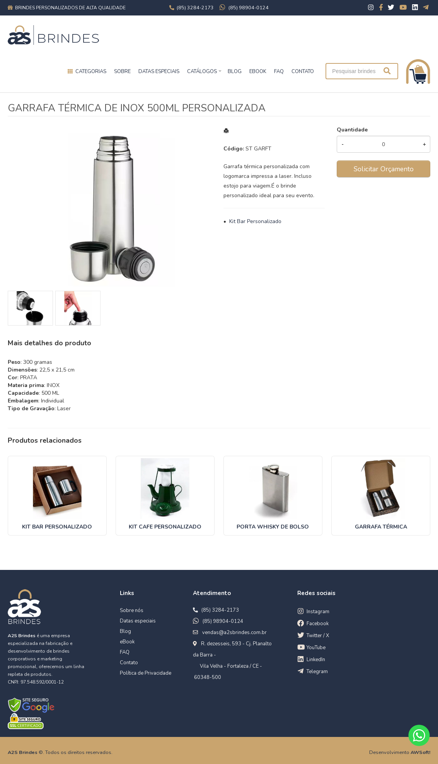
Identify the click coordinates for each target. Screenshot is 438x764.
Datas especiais (158, 71)
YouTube (316, 647)
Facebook (318, 623)
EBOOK (257, 71)
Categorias (90, 71)
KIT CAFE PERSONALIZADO (165, 526)
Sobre (122, 71)
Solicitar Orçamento (384, 169)
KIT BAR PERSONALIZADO (57, 526)
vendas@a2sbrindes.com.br (234, 632)
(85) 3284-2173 (220, 610)
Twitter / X (318, 635)
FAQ (279, 71)
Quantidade (352, 129)
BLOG (235, 71)
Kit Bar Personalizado (255, 221)
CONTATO (302, 71)
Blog (125, 631)
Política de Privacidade (145, 673)
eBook (127, 641)
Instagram (318, 611)
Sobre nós (131, 610)
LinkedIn (316, 659)
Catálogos (202, 71)
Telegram (317, 671)
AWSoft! (420, 752)
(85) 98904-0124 (223, 621)
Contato (129, 662)
